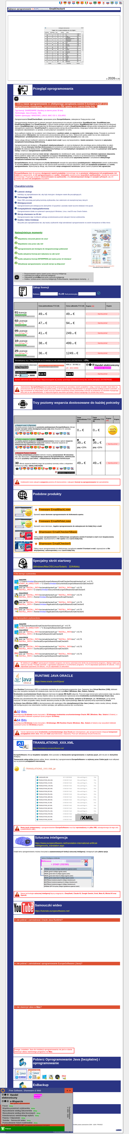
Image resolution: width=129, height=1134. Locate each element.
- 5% (19, 323)
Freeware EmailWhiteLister (55, 521)
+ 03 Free (21, 343)
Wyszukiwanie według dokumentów (17, 1111)
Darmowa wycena (38, 1096)
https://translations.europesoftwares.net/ (48, 748)
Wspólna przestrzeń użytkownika (16, 1108)
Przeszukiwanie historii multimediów (17, 1123)
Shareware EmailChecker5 (55, 543)
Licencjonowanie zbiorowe (26, 365)
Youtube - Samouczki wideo (14, 1120)
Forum (5, 1106)
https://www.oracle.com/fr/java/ (49, 681)
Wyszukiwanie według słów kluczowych (18, 1113)
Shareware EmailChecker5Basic (58, 531)
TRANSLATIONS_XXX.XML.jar (41, 769)
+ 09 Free (21, 353)
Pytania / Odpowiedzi (11, 1118)
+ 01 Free (21, 333)
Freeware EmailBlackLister (55, 509)
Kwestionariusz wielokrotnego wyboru (18, 1115)
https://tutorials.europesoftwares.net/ (52, 911)
